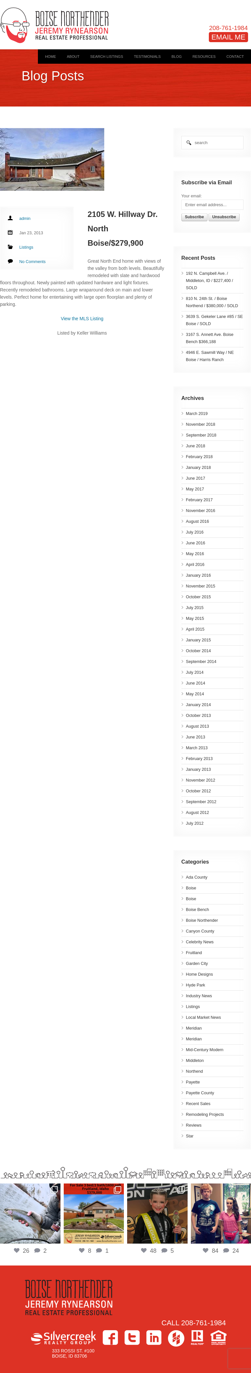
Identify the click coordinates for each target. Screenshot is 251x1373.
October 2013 (198, 715)
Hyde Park (195, 985)
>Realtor (197, 1337)
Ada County (197, 877)
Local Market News (203, 1017)
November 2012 (200, 780)
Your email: (191, 196)
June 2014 (195, 683)
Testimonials (147, 56)
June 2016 (195, 543)
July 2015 (195, 607)
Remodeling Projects (205, 1114)
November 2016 (200, 510)
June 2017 (195, 478)
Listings (193, 1006)
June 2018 (195, 446)
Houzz (176, 1338)
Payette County (200, 1093)
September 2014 (201, 661)
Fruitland (194, 953)
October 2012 (198, 791)
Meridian (194, 1028)
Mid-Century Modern (205, 1050)
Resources (204, 56)
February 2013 (199, 758)
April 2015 (195, 629)
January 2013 (198, 769)
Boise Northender (202, 920)
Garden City (197, 963)
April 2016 (195, 564)
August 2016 (197, 521)
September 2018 (201, 435)
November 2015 (200, 586)
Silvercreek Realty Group (63, 1337)
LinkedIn (153, 1337)
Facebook (110, 1337)
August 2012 (197, 812)
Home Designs (199, 974)
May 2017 (195, 489)
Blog (177, 56)
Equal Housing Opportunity (218, 1337)
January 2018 (198, 467)
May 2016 (195, 554)
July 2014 (195, 672)
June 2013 (195, 737)
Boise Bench (197, 909)
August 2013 (197, 726)
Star (189, 1136)
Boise (191, 888)
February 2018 (199, 457)
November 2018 (200, 424)
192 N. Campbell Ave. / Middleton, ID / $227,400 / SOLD (209, 280)
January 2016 (198, 575)
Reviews (194, 1125)
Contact (235, 56)
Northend (194, 1071)
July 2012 (195, 823)
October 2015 (198, 597)
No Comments (32, 261)
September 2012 (201, 802)
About (73, 56)
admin (24, 218)
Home (50, 56)
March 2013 (197, 748)
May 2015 (195, 618)
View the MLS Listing (82, 318)
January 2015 (198, 640)
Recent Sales (198, 1103)
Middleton (195, 1060)
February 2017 (199, 500)
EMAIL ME (228, 37)
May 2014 (195, 694)
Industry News (199, 996)
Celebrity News (200, 942)
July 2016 (195, 532)
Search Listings (106, 56)
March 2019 (197, 413)
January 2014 (198, 705)
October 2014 (198, 651)
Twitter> (132, 1337)
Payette (193, 1082)
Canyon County (200, 931)
